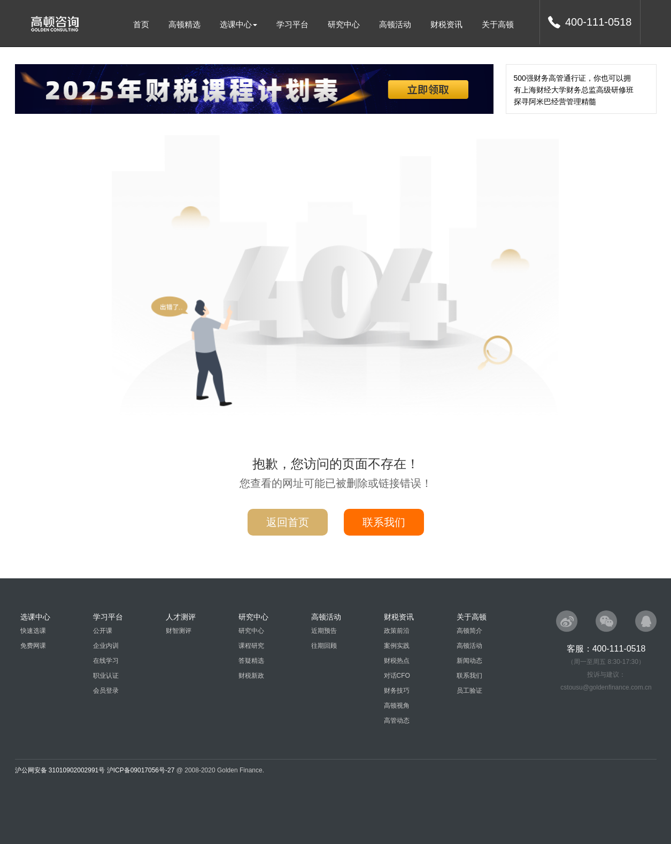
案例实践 (397, 645)
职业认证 (106, 675)
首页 (141, 24)
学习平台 (292, 24)
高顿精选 (184, 24)
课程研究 (251, 645)
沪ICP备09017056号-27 (141, 770)
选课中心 (238, 24)
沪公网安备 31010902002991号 (60, 770)
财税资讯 (446, 24)
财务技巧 (397, 690)
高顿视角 (397, 705)
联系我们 (384, 522)
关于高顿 (498, 24)
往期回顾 (324, 645)
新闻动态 (469, 660)
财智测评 (178, 630)
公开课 (102, 630)
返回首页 (287, 522)
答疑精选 (251, 660)
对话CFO (397, 675)
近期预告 (324, 630)
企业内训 (106, 645)
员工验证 (469, 690)
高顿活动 (395, 24)
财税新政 (251, 675)
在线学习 (106, 660)
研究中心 (344, 24)
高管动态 (397, 720)
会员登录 (106, 690)
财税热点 (397, 660)
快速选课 (33, 630)
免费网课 (33, 645)
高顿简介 (469, 630)
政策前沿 (397, 630)
